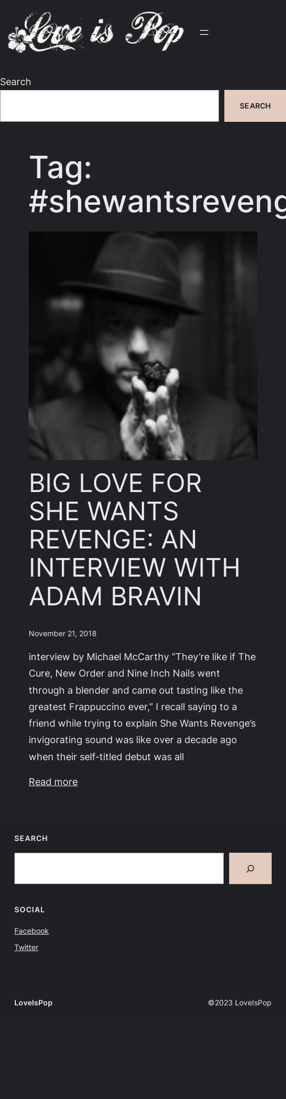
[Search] (250, 868)
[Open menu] (204, 32)
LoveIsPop (33, 1002)
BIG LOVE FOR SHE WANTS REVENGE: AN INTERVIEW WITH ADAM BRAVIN (135, 539)
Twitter (26, 947)
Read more (53, 781)
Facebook (31, 930)
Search (15, 81)
